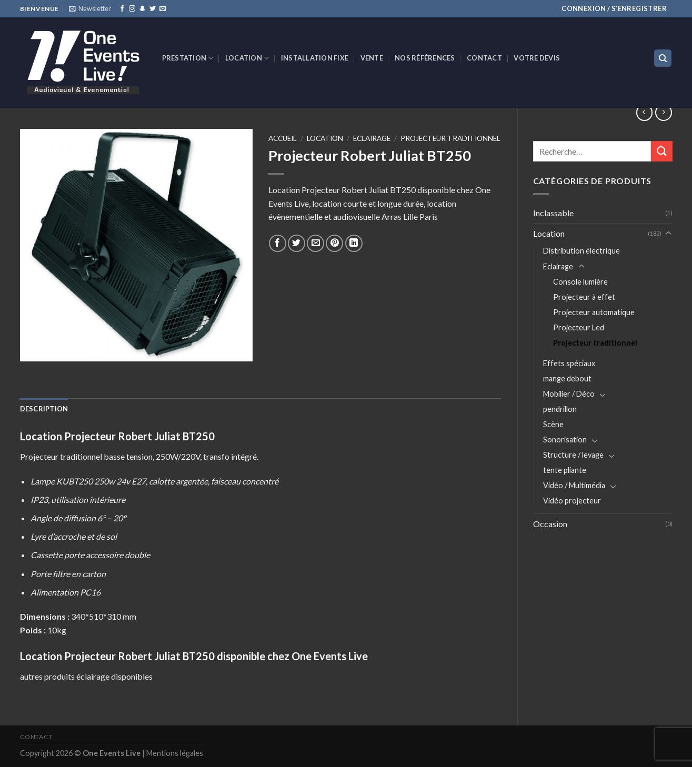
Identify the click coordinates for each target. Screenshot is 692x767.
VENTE (371, 58)
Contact (484, 58)
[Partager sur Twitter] (296, 243)
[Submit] (661, 151)
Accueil (282, 138)
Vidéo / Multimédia (574, 485)
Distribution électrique (581, 250)
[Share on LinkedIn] (354, 243)
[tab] (44, 408)
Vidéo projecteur (572, 500)
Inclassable (553, 213)
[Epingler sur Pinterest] (334, 243)
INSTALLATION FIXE (314, 58)
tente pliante (564, 470)
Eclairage (558, 266)
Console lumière (580, 281)
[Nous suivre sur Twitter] (152, 9)
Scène (553, 424)
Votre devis (537, 58)
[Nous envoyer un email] (162, 9)
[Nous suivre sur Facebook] (122, 9)
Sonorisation (565, 439)
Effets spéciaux (569, 363)
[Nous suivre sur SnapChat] (142, 9)
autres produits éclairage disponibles (86, 676)
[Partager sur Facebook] (277, 243)
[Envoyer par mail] (315, 243)
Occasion (550, 524)
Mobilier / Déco (569, 393)
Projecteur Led (578, 327)
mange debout (567, 378)
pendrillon (560, 409)
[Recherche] (662, 58)
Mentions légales (174, 753)
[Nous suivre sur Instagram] (132, 9)
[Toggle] (668, 233)
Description (44, 409)
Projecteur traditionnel (595, 342)
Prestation (188, 58)
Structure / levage (573, 454)
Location (247, 58)
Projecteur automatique (594, 312)
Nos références (425, 58)
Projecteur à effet (584, 296)
